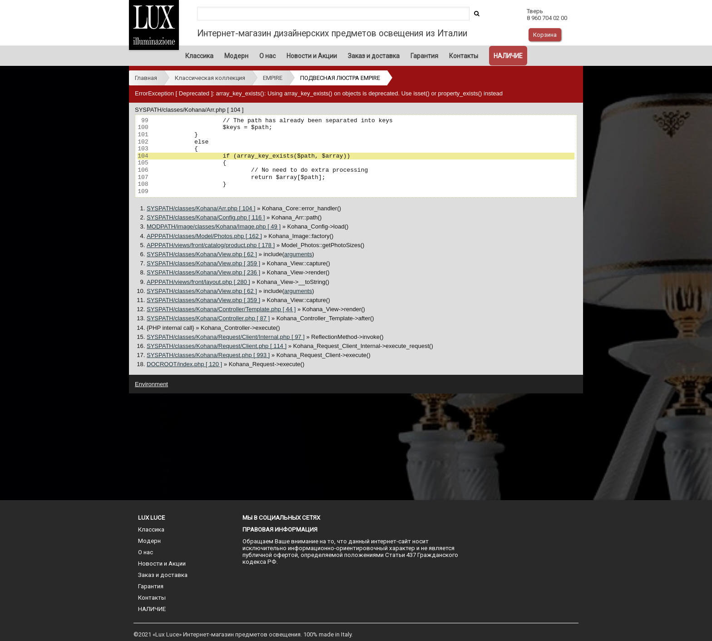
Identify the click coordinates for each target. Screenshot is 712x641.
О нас (267, 56)
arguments (298, 254)
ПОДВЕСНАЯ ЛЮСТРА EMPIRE (340, 78)
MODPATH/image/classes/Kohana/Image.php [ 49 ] (214, 226)
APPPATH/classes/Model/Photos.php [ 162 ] (204, 236)
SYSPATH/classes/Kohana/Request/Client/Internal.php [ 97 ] (226, 336)
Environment (151, 384)
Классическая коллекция (210, 78)
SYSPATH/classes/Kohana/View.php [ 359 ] (203, 263)
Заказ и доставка (374, 56)
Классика (199, 56)
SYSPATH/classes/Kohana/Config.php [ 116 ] (206, 217)
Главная (146, 78)
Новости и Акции (312, 56)
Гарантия (424, 56)
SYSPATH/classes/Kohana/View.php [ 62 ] (202, 254)
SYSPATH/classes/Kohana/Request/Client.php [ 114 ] (217, 346)
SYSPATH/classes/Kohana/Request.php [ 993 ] (208, 355)
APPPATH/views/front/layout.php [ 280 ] (198, 281)
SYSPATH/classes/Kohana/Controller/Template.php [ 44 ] (221, 309)
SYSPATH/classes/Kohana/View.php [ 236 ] (203, 272)
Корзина (545, 34)
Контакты (463, 56)
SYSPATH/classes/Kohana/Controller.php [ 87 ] (208, 318)
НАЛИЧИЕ (508, 56)
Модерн (236, 56)
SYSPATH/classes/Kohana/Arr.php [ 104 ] (201, 208)
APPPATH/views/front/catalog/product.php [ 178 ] (211, 245)
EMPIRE (272, 78)
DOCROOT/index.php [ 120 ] (184, 364)
